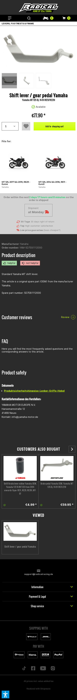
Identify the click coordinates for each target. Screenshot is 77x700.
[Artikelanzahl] (10, 126)
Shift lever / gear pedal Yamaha (20, 546)
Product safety (14, 372)
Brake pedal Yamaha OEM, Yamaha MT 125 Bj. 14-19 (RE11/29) (57, 485)
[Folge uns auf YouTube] (43, 668)
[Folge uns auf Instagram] (53, 668)
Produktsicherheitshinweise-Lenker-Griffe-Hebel (34, 390)
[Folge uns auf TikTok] (24, 668)
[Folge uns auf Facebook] (33, 668)
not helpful (30, 263)
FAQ (5, 341)
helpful (9, 263)
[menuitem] (9, 18)
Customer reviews (17, 317)
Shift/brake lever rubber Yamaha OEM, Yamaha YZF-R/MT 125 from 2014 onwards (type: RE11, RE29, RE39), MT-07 (20, 488)
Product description (18, 255)
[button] (5, 694)
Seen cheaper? (52, 230)
